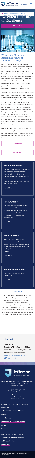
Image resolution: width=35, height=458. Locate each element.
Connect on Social (17, 399)
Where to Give (5, 12)
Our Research (17, 152)
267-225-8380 (10, 358)
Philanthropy (24, 4)
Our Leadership (17, 395)
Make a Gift (17, 26)
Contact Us (17, 397)
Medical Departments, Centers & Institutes (14, 13)
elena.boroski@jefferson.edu (15, 355)
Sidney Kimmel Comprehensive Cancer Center (16, 15)
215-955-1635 (20, 389)
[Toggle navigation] (31, 4)
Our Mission (17, 144)
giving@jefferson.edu (20, 391)
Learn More (8, 188)
